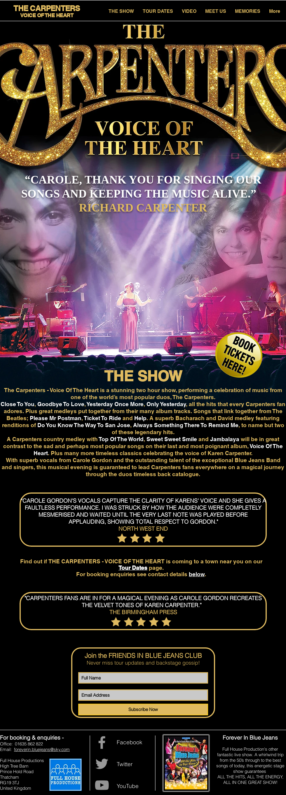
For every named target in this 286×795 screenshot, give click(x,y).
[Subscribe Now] (143, 709)
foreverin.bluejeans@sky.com (42, 749)
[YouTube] (101, 785)
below (197, 574)
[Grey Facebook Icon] (101, 742)
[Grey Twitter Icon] (101, 763)
